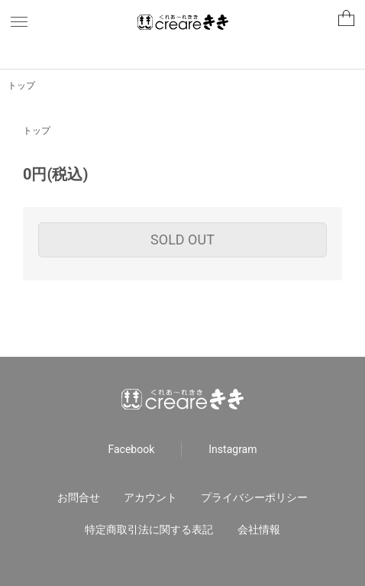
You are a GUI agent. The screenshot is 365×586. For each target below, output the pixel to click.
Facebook (131, 449)
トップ (21, 85)
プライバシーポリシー (254, 497)
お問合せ (78, 497)
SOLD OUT (182, 239)
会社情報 (258, 529)
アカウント (150, 497)
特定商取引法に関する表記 (149, 529)
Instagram (232, 449)
